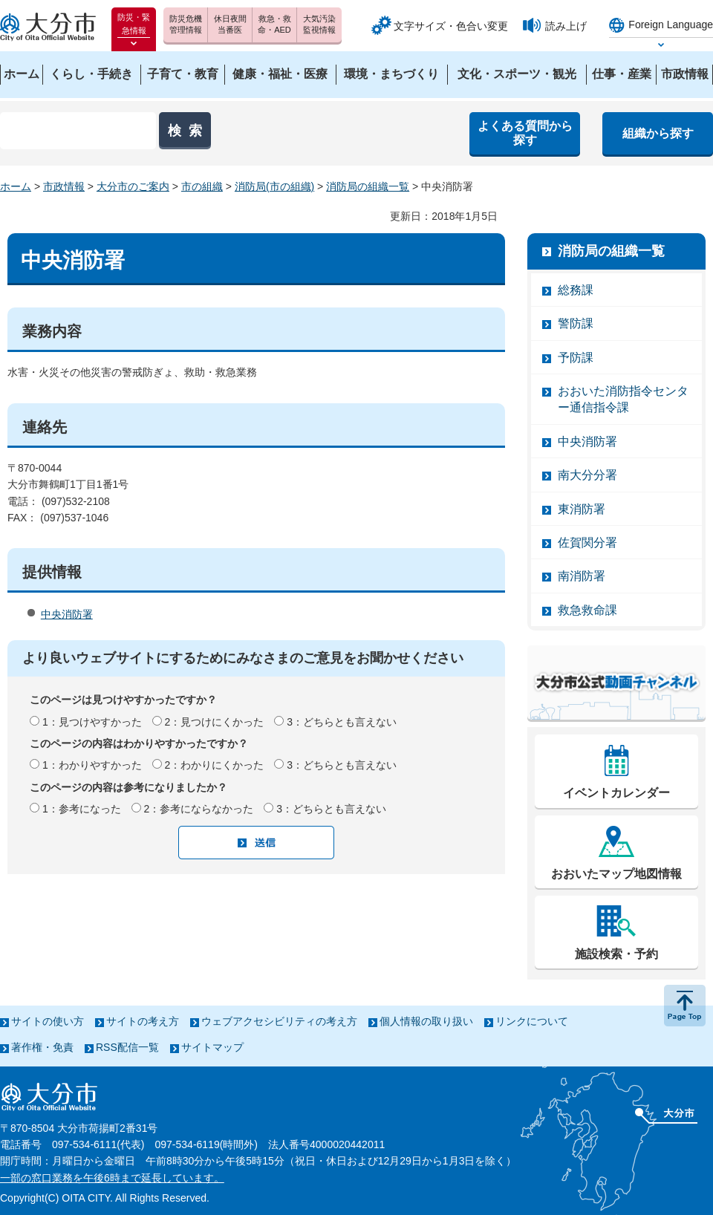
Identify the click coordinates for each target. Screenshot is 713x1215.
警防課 (575, 323)
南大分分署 (587, 475)
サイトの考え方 (142, 1021)
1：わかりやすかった (92, 765)
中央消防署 (67, 614)
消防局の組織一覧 (367, 186)
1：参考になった (81, 809)
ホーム (15, 186)
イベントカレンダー (616, 792)
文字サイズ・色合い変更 (451, 26)
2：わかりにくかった (214, 765)
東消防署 (581, 509)
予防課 (575, 357)
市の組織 (202, 186)
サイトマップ (212, 1047)
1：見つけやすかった (92, 722)
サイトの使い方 (47, 1021)
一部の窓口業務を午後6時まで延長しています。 (112, 1178)
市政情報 (64, 186)
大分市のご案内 (133, 186)
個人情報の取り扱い (426, 1021)
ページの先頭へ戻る (685, 1005)
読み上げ (566, 26)
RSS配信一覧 (127, 1047)
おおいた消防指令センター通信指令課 (623, 399)
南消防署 (581, 576)
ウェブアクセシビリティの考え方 (279, 1021)
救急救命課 (587, 610)
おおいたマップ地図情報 (616, 873)
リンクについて (531, 1021)
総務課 (575, 290)
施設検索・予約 (616, 954)
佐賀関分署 (587, 542)
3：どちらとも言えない (342, 722)
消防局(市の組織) (274, 186)
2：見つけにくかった (214, 722)
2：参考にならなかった (199, 809)
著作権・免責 (42, 1047)
